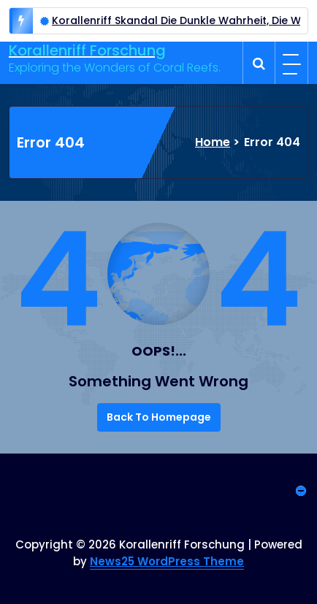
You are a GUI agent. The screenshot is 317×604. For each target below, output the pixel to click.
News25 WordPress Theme (167, 561)
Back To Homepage (159, 417)
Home (212, 142)
